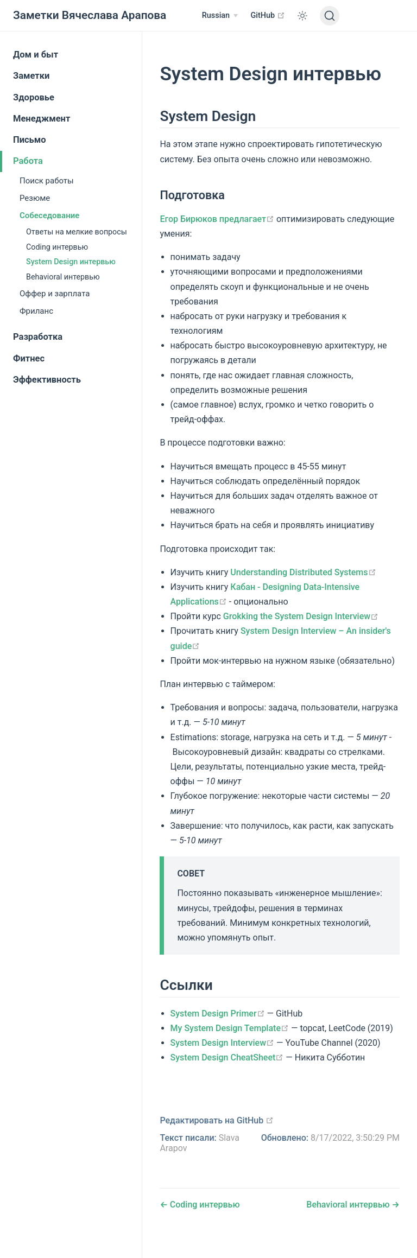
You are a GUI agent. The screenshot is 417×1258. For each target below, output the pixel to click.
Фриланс (36, 311)
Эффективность (47, 379)
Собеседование (49, 215)
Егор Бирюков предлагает (217, 219)
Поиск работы (47, 181)
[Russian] (220, 16)
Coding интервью (57, 247)
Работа (28, 161)
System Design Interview (222, 1043)
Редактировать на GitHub (217, 1120)
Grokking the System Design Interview (300, 616)
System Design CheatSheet (227, 1057)
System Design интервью (71, 261)
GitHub (268, 15)
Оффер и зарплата (55, 293)
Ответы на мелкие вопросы (76, 231)
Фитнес (29, 358)
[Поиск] (329, 16)
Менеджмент (41, 118)
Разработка (37, 337)
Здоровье (33, 97)
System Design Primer (217, 1013)
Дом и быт (35, 54)
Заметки (31, 76)
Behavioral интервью (63, 276)
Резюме (35, 198)
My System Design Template (229, 1028)
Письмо (29, 140)
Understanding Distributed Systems (303, 572)
